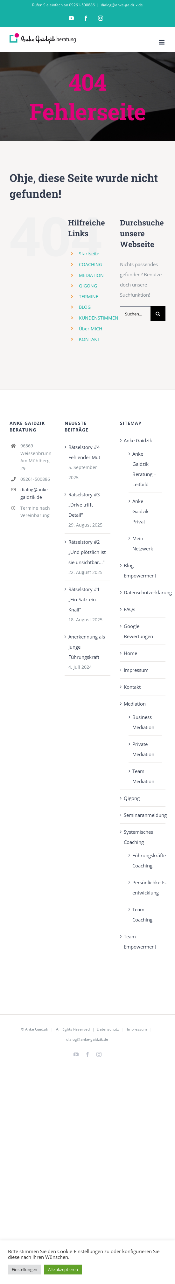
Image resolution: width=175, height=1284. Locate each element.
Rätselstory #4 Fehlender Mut (84, 452)
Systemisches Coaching (138, 837)
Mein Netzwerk (142, 543)
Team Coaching (142, 914)
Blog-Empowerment (140, 570)
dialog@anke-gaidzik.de (122, 5)
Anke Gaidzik (138, 440)
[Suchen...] (135, 313)
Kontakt (132, 687)
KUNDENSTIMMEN (98, 318)
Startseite (89, 254)
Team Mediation (143, 776)
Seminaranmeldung (143, 815)
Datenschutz (108, 1029)
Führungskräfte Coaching (145, 860)
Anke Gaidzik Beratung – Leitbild (144, 469)
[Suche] (157, 313)
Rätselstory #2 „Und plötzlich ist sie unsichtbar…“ (87, 552)
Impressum (136, 670)
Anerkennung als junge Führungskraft (86, 646)
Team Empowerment (140, 941)
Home (130, 653)
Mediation (135, 704)
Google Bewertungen (138, 631)
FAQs (129, 609)
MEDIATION (91, 275)
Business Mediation (143, 722)
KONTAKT (89, 339)
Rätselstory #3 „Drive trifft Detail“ (84, 504)
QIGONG (88, 286)
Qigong (132, 798)
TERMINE (88, 296)
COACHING (90, 264)
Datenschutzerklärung (143, 592)
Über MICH (90, 329)
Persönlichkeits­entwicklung (145, 887)
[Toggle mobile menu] (162, 42)
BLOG (85, 307)
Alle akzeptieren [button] (63, 1269)
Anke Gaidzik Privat (140, 511)
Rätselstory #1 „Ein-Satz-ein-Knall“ (84, 599)
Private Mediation (143, 749)
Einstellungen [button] (24, 1269)
